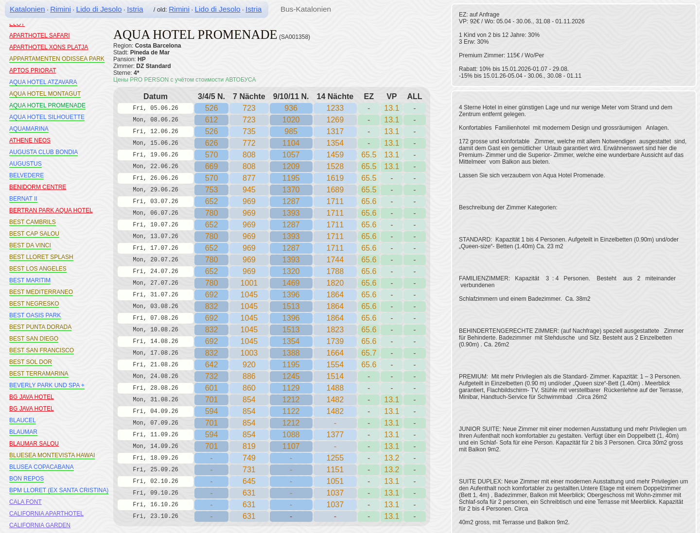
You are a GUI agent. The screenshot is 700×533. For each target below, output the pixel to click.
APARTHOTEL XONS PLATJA (48, 47)
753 (211, 190)
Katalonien (27, 9)
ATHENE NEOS (30, 140)
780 (211, 213)
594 (211, 411)
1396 (291, 295)
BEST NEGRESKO (34, 303)
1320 (291, 271)
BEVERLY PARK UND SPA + (47, 385)
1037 (335, 493)
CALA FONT (25, 502)
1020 (291, 120)
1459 (335, 155)
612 (211, 120)
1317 (335, 131)
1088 (291, 434)
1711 (335, 201)
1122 (291, 411)
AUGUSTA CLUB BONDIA (43, 152)
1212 (291, 399)
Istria (135, 9)
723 (249, 108)
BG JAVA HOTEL (31, 397)
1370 (291, 190)
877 (249, 178)
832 (211, 306)
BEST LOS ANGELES (38, 268)
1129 (291, 388)
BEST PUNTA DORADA (40, 327)
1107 (291, 446)
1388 (291, 353)
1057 (291, 155)
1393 (291, 213)
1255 (335, 458)
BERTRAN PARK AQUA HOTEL (51, 210)
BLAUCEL (22, 420)
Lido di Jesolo (99, 9)
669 (211, 166)
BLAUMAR (23, 432)
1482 (335, 411)
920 (249, 365)
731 (249, 469)
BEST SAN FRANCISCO (41, 350)
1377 (335, 434)
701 (211, 399)
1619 (335, 178)
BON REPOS (26, 478)
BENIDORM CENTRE (37, 187)
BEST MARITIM (30, 280)
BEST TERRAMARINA (39, 373)
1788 (335, 271)
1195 (291, 178)
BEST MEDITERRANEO (41, 292)
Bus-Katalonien (305, 9)
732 (211, 376)
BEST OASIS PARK (35, 315)
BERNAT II (23, 198)
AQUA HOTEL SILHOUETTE (47, 117)
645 (249, 481)
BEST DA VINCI (30, 245)
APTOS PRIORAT (32, 70)
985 (291, 131)
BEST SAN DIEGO (33, 338)
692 (211, 295)
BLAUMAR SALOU (34, 443)
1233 (335, 108)
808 (249, 155)
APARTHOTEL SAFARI (39, 35)
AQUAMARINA (29, 128)
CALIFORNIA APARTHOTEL (46, 513)
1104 (291, 143)
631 (249, 493)
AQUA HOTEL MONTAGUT (45, 93)
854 (249, 411)
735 (249, 131)
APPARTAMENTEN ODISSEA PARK (57, 58)
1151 (335, 469)
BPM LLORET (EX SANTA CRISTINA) (58, 490)
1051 (335, 481)
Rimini (60, 9)
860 (249, 388)
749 (249, 458)
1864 (335, 295)
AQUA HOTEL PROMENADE (47, 105)
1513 (291, 306)
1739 (335, 341)
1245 (291, 376)
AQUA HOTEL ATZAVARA (43, 82)
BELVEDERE (26, 175)
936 (291, 108)
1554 (335, 365)
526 (211, 108)
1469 (291, 283)
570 (211, 155)
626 (211, 143)
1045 (249, 295)
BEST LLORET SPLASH (41, 257)
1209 (291, 166)
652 (211, 201)
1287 (291, 201)
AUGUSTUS (25, 163)
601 (211, 388)
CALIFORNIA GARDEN (39, 525)
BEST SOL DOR (30, 362)
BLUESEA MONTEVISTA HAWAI (52, 455)
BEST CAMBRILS (32, 222)
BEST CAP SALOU (34, 233)
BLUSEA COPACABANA (41, 467)
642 (211, 365)
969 (249, 201)
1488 (335, 388)
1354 (291, 341)
